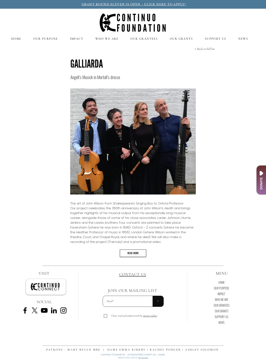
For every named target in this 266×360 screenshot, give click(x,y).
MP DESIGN (143, 358)
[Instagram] (63, 310)
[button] (150, 315)
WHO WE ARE (221, 299)
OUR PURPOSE (221, 288)
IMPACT (221, 294)
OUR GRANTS (221, 311)
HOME (222, 282)
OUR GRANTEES (221, 305)
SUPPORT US (221, 317)
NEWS (221, 322)
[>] (158, 301)
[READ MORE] (133, 253)
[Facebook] (25, 310)
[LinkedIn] (54, 310)
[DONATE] (261, 180)
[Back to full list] (206, 49)
